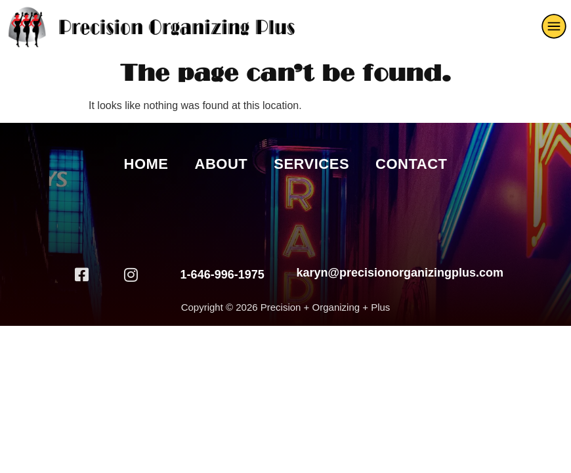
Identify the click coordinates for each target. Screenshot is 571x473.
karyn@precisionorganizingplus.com (399, 272)
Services (311, 164)
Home (146, 164)
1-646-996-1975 (222, 274)
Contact (411, 164)
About (221, 164)
